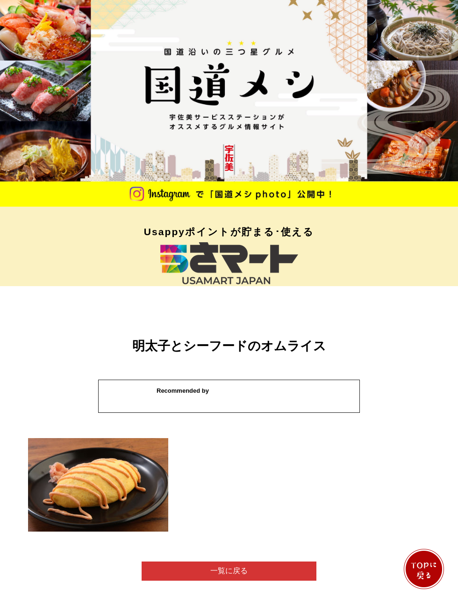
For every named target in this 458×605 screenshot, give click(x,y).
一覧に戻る (229, 571)
